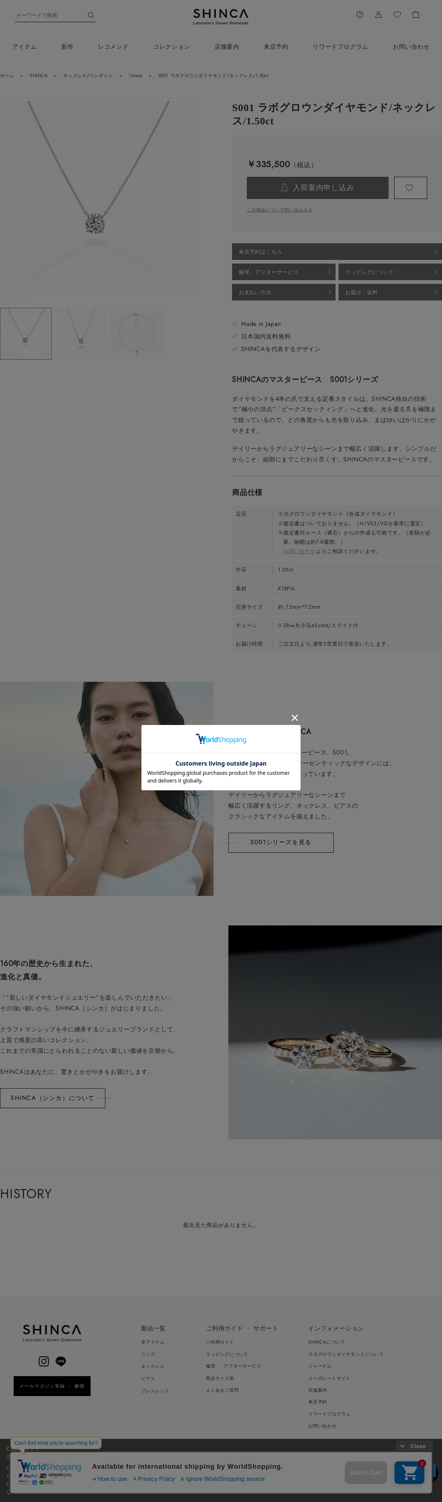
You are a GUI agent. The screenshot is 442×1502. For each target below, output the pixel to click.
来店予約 (276, 46)
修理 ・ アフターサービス (233, 1366)
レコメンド (113, 46)
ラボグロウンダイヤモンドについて (346, 1354)
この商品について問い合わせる (280, 210)
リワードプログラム (340, 46)
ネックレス (153, 1366)
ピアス (148, 1378)
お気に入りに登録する (410, 188)
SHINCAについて (326, 1342)
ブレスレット (155, 1391)
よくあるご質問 (222, 1390)
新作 (67, 46)
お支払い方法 (255, 292)
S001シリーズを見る (281, 842)
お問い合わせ (299, 551)
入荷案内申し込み (323, 187)
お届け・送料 (361, 292)
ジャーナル (320, 1366)
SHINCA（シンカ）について (53, 1098)
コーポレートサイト (329, 1378)
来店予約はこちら (260, 251)
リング (148, 1354)
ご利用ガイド (220, 1342)
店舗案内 (227, 46)
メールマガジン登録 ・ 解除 (52, 1386)
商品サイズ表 (220, 1378)
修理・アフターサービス (269, 272)
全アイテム (153, 1342)
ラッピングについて (369, 272)
